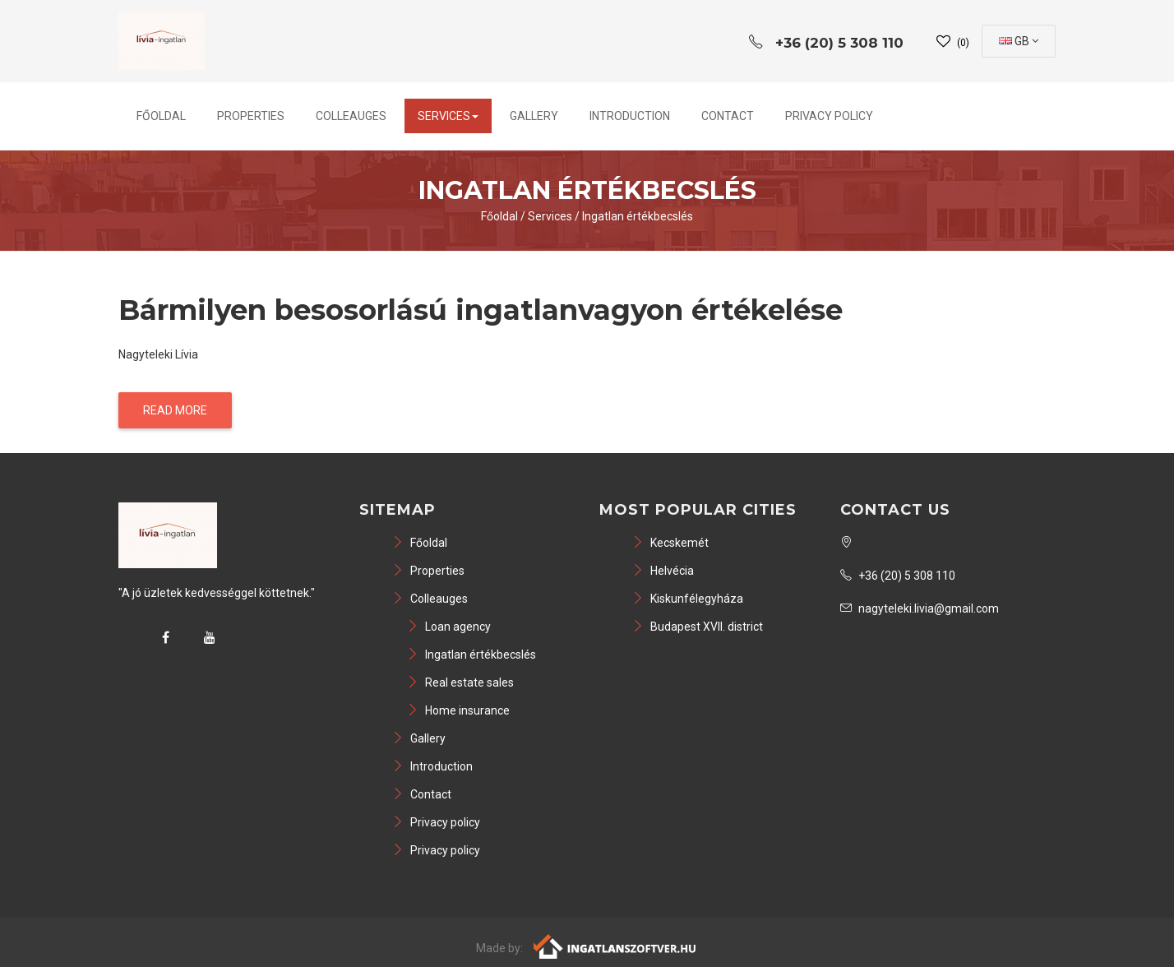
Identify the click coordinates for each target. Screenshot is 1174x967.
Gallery (534, 116)
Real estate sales (460, 682)
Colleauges (351, 116)
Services (448, 116)
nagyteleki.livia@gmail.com (919, 608)
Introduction (629, 116)
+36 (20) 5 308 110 (897, 575)
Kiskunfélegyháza (687, 598)
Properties (250, 116)
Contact (727, 116)
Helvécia (663, 570)
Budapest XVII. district (697, 626)
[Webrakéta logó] (615, 945)
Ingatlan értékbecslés (637, 216)
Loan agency (449, 626)
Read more (175, 410)
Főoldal (161, 116)
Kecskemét (670, 542)
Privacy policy (829, 116)
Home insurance (458, 710)
